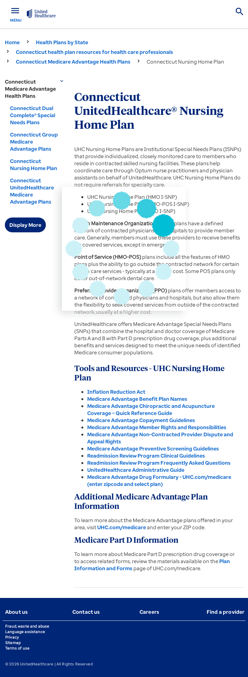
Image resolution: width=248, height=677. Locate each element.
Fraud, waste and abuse (27, 626)
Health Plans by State (62, 42)
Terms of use (17, 648)
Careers (149, 611)
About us (16, 611)
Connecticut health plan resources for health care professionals (94, 52)
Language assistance (25, 631)
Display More (25, 224)
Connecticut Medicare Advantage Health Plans (73, 61)
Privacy (12, 637)
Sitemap (13, 642)
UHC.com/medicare (122, 527)
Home (12, 42)
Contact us (86, 611)
